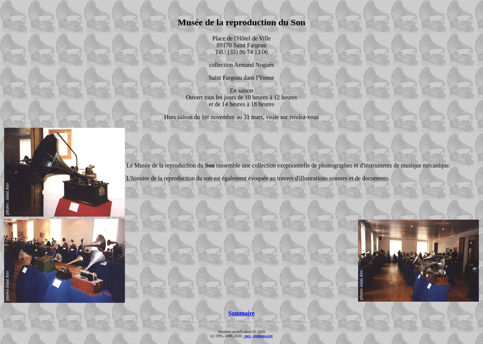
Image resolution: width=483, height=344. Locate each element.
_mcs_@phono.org (258, 336)
